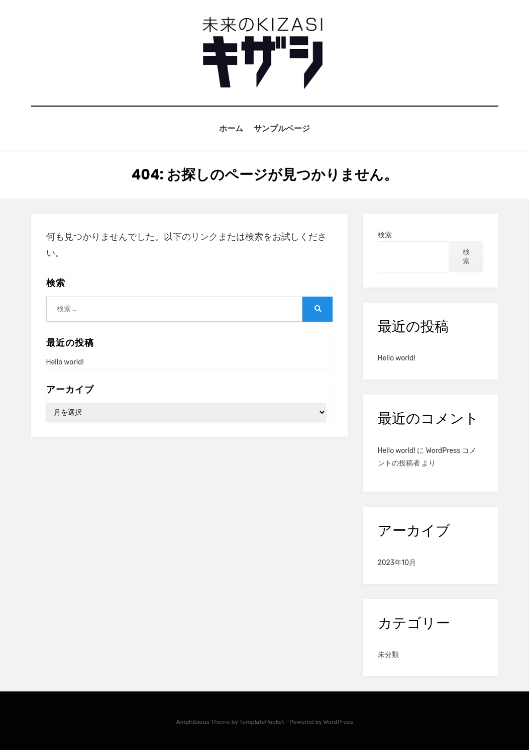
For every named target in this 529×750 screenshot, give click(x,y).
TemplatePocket (261, 721)
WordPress (338, 721)
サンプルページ (283, 128)
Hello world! (65, 361)
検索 (385, 234)
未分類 (388, 654)
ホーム (231, 128)
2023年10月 (397, 562)
